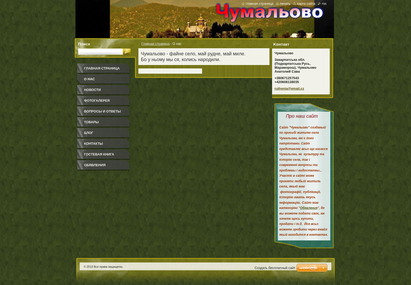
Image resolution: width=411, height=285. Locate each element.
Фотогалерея (97, 101)
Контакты (93, 144)
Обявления (95, 165)
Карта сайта (306, 4)
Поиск (84, 44)
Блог (88, 133)
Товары (91, 122)
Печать (285, 4)
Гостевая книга (99, 154)
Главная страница (156, 44)
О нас (89, 79)
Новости (92, 90)
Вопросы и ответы (102, 111)
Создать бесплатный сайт (275, 268)
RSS (324, 4)
